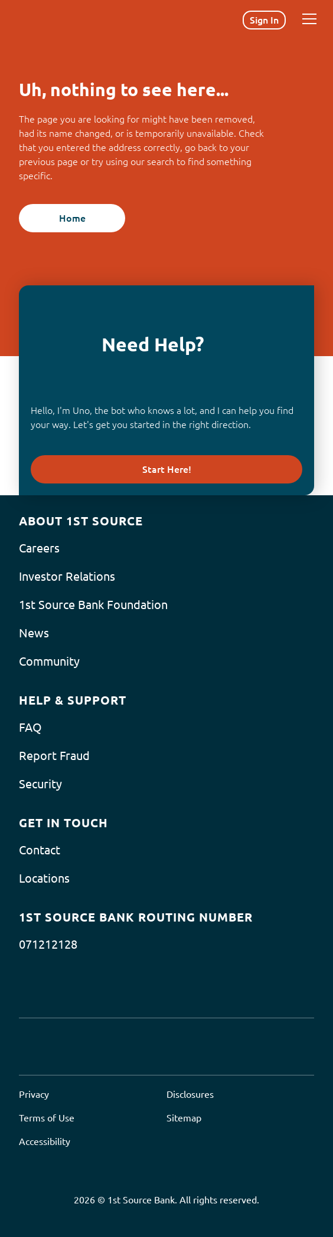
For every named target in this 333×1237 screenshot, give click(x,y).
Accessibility (44, 1141)
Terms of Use (46, 1118)
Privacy (34, 1094)
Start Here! (166, 469)
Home (72, 218)
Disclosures (190, 1094)
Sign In (264, 20)
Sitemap (183, 1118)
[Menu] (309, 19)
